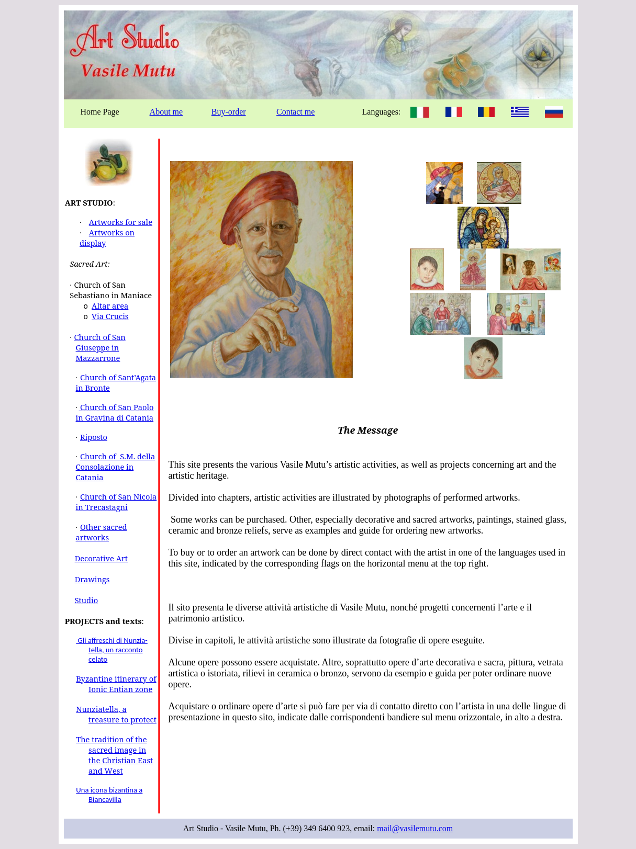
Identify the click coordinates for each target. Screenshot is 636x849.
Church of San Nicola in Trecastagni (116, 501)
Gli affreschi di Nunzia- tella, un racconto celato (112, 650)
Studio (86, 600)
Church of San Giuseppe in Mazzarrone (100, 347)
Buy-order (228, 111)
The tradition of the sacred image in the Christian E (111, 749)
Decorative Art (101, 558)
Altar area (110, 305)
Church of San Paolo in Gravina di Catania (115, 412)
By (80, 678)
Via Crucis (110, 316)
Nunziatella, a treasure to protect (116, 714)
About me (166, 111)
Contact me (295, 111)
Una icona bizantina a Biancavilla (109, 794)
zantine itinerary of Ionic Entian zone (121, 683)
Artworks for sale (120, 222)
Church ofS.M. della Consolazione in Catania (115, 466)
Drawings (92, 579)
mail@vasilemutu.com (415, 828)
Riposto (93, 437)
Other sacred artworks (101, 532)
